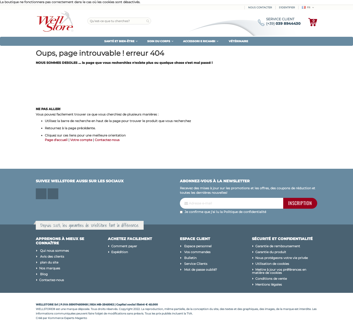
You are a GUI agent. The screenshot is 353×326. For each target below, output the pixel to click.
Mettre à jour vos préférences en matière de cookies (279, 271)
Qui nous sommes (54, 251)
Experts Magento (75, 318)
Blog (44, 274)
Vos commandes (197, 252)
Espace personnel (198, 246)
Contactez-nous (107, 140)
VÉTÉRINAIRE (238, 41)
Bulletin (190, 258)
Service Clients (195, 264)
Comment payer (124, 246)
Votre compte (81, 140)
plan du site (49, 262)
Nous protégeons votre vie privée (281, 258)
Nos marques (49, 268)
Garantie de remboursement (277, 246)
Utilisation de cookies (272, 264)
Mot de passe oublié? (200, 270)
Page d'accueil (56, 140)
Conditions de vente (271, 279)
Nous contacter (260, 7)
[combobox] (119, 21)
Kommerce (55, 318)
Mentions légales (268, 284)
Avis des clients (52, 256)
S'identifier (287, 7)
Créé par (42, 318)
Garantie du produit (270, 252)
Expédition (119, 252)
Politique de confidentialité (245, 212)
